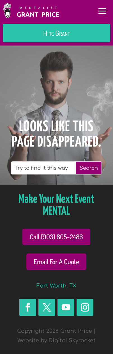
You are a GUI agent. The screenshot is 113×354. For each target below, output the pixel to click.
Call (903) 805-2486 (56, 236)
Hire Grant (56, 32)
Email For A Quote (56, 261)
